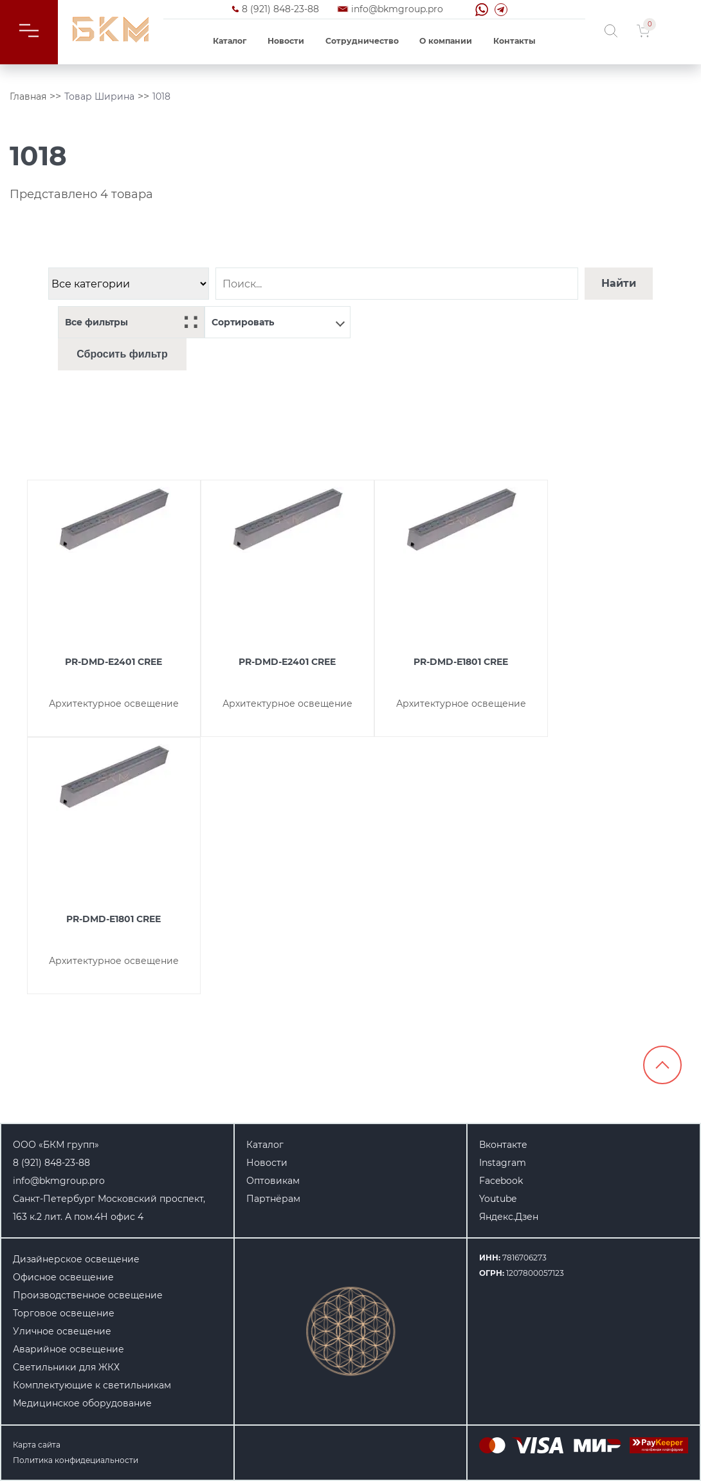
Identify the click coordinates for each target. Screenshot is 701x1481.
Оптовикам (273, 1180)
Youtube (497, 1198)
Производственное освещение (88, 1295)
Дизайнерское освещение (76, 1259)
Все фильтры (131, 322)
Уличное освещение (62, 1331)
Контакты (514, 41)
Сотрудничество (362, 41)
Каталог (229, 41)
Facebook (501, 1180)
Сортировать (278, 322)
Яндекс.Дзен (508, 1216)
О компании (445, 41)
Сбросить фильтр (122, 354)
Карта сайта (36, 1444)
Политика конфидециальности (75, 1460)
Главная (28, 96)
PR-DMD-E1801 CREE (461, 662)
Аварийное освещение (68, 1349)
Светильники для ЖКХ (66, 1367)
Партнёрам (273, 1198)
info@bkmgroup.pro (397, 9)
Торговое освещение (63, 1313)
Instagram (502, 1162)
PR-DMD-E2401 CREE (113, 662)
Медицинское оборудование (82, 1403)
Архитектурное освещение (114, 703)
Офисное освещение (63, 1277)
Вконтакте (503, 1144)
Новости (286, 41)
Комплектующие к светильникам (92, 1385)
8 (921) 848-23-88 (280, 9)
